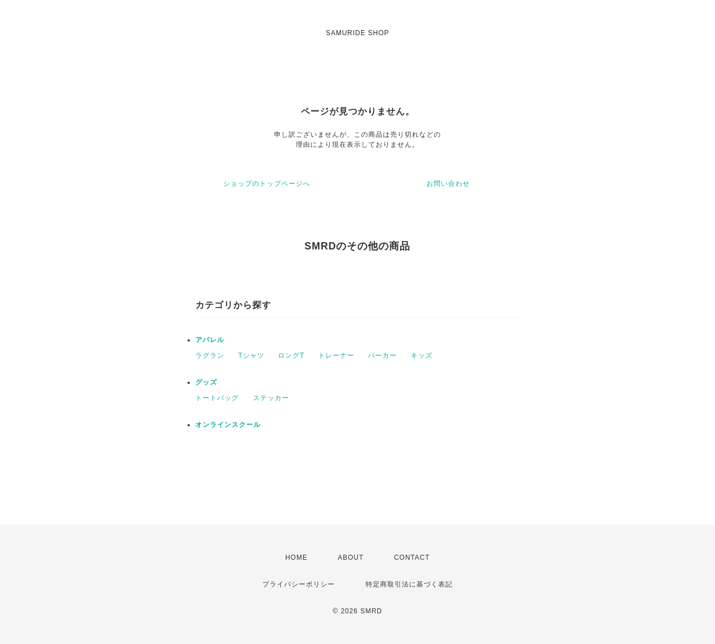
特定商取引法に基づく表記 (409, 584)
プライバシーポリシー (298, 584)
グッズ (206, 382)
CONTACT (412, 557)
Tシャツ (251, 355)
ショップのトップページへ (266, 184)
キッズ (422, 355)
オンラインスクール (228, 425)
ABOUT (350, 557)
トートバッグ (217, 398)
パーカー (382, 355)
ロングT (291, 355)
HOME (296, 557)
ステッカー (271, 398)
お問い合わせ (448, 184)
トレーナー (336, 355)
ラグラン (209, 355)
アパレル (209, 340)
